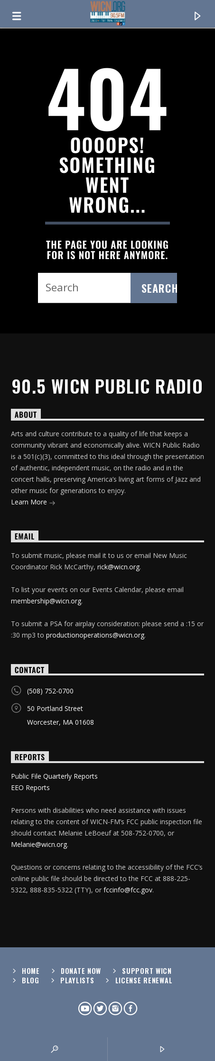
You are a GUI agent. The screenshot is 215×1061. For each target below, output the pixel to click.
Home (31, 971)
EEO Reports (30, 787)
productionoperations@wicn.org (95, 634)
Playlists (77, 980)
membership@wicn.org (46, 600)
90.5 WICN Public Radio (108, 386)
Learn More (33, 502)
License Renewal (144, 980)
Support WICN (147, 971)
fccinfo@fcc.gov (127, 889)
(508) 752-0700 (50, 690)
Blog (30, 980)
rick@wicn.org (118, 566)
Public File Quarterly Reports (54, 776)
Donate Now (81, 971)
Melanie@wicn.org (39, 844)
